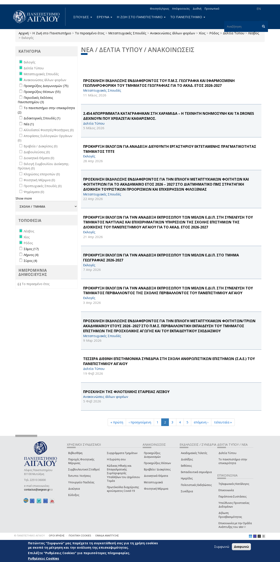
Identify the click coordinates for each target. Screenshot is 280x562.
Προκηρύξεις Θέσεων (157, 463)
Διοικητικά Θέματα (156, 476)
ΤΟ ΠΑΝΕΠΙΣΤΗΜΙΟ (187, 17)
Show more (24, 198)
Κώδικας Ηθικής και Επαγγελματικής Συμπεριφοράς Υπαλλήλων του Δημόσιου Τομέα (123, 473)
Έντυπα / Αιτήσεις (79, 476)
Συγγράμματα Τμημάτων (122, 453)
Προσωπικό (212, 8)
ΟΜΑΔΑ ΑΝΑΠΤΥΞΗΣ (107, 535)
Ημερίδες (187, 478)
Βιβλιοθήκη (75, 453)
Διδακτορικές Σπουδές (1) (42, 118)
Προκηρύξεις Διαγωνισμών (152, 455)
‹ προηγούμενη (140, 422)
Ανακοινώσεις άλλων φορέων (172, 33)
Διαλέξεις (187, 459)
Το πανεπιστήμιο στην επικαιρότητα (233, 461)
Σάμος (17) (31, 249)
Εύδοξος (73, 495)
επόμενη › (201, 422)
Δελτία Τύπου (227, 453)
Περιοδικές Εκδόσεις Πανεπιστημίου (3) (35, 100)
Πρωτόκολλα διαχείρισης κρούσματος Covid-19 (123, 489)
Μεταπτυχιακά (153, 482)
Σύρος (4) (30, 261)
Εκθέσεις (186, 466)
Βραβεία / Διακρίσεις (157, 469)
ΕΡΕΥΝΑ (104, 17)
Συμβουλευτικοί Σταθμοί (84, 469)
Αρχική (24, 33)
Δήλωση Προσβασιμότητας (230, 515)
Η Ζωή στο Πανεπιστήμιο (51, 33)
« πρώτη (116, 422)
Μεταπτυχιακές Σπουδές (127, 33)
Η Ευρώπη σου (116, 459)
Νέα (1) (29, 124)
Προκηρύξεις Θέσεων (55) (42, 92)
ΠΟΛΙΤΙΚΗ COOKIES (80, 535)
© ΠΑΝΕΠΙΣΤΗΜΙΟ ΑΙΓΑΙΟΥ (29, 535)
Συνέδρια (187, 491)
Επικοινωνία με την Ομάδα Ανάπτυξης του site (235, 525)
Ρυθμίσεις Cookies (43, 558)
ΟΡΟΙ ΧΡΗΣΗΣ (57, 535)
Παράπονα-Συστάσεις (233, 496)
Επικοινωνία (226, 490)
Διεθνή (197, 8)
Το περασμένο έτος (90, 33)
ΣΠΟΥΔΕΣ (82, 17)
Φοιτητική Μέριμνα (156, 489)
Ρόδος (214, 33)
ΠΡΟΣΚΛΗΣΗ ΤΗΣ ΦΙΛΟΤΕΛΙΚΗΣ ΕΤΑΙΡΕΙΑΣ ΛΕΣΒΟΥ (126, 391)
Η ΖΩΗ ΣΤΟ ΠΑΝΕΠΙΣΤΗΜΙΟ (141, 17)
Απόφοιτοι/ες (181, 8)
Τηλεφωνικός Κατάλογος (234, 484)
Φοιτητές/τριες (159, 8)
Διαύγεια (74, 489)
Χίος (202, 33)
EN (259, 9)
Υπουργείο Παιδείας (81, 482)
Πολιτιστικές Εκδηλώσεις (196, 485)
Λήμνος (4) (31, 255)
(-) (20, 284)
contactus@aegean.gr (38, 489)
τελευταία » (223, 422)
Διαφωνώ (241, 546)
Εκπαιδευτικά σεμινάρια (196, 472)
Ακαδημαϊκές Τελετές (194, 453)
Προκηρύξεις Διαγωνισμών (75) (46, 86)
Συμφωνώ (221, 546)
